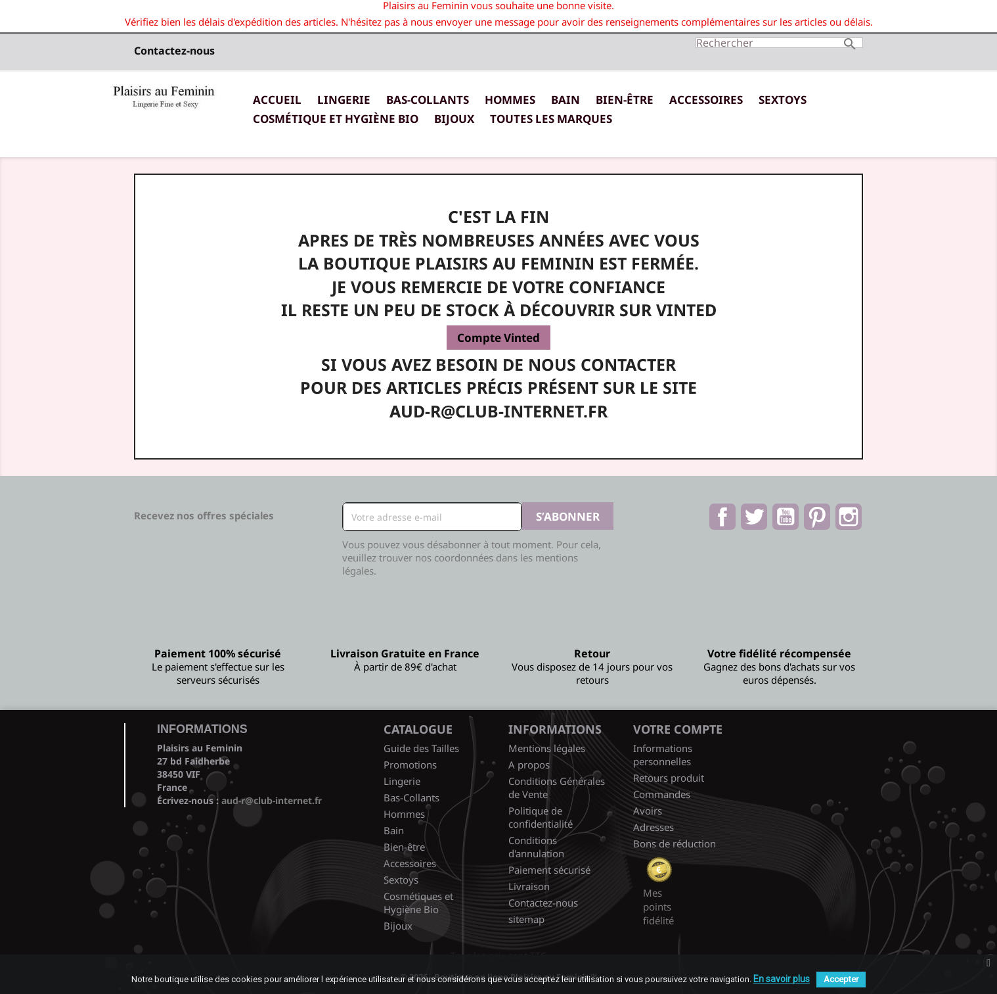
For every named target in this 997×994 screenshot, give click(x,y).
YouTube (785, 517)
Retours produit (668, 777)
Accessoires (706, 99)
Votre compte (677, 729)
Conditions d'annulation (536, 847)
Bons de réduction (674, 843)
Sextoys (783, 99)
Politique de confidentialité (540, 817)
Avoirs (647, 810)
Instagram (848, 517)
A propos (529, 764)
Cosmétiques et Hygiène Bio (418, 902)
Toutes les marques (551, 118)
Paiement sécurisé (549, 869)
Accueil (277, 99)
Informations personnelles (662, 755)
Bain (565, 99)
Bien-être (625, 99)
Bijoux (454, 118)
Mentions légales (546, 748)
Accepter (841, 979)
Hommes (510, 99)
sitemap (526, 919)
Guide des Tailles (421, 748)
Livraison (529, 886)
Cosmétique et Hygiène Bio (335, 118)
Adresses (653, 827)
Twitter (754, 517)
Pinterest (817, 517)
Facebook (722, 517)
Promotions (410, 764)
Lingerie (343, 99)
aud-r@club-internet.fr (271, 800)
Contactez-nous (174, 50)
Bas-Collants (427, 99)
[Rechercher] (779, 42)
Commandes (661, 794)
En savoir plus (781, 979)
